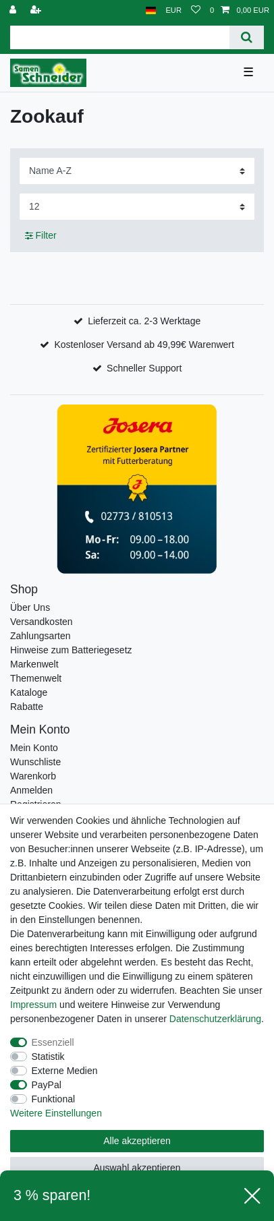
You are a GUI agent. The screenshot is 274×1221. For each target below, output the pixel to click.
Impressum (33, 1004)
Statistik (48, 1056)
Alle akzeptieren (137, 1140)
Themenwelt (35, 678)
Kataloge (28, 692)
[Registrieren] (37, 10)
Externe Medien (65, 1070)
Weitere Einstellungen (56, 1113)
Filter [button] (41, 236)
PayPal (46, 1084)
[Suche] (246, 37)
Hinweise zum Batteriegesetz (71, 650)
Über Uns (30, 607)
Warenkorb (33, 776)
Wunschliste (35, 761)
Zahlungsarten (40, 635)
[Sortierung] (137, 171)
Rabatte (26, 706)
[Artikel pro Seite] (137, 206)
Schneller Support (144, 368)
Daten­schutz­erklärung (215, 1018)
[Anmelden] (14, 10)
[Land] (151, 10)
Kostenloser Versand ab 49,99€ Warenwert (144, 344)
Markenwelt (34, 664)
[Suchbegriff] (119, 37)
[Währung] (173, 10)
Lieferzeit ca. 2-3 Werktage (144, 321)
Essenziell (53, 1042)
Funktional (54, 1099)
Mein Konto (34, 747)
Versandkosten (41, 621)
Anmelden (31, 790)
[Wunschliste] (195, 10)
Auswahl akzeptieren (136, 1167)
